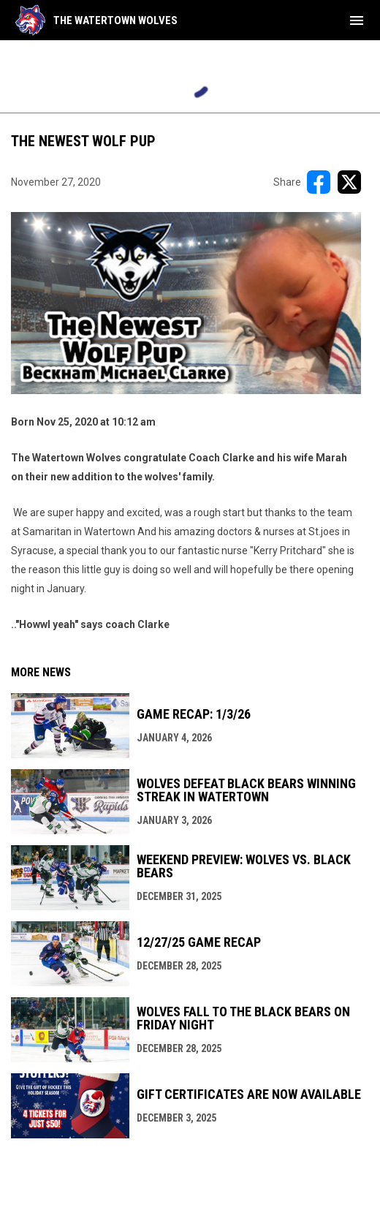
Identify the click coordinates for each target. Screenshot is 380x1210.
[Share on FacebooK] (318, 182)
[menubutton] (356, 20)
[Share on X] (349, 182)
